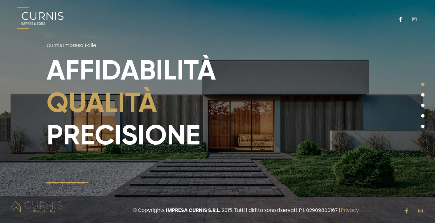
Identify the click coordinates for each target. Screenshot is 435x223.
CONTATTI (332, 18)
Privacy (350, 210)
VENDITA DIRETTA (234, 18)
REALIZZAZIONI (289, 18)
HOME (108, 18)
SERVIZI (183, 18)
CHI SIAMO (142, 18)
